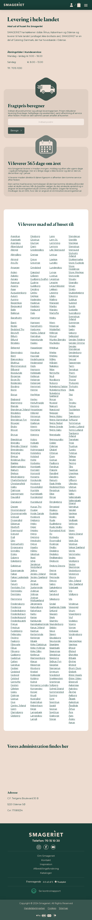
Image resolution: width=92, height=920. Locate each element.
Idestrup (34, 554)
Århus (72, 709)
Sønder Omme (77, 343)
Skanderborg (56, 624)
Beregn (14, 130)
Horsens (34, 476)
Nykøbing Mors (57, 389)
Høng (33, 533)
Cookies (52, 908)
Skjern (52, 634)
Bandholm (16, 317)
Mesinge (54, 326)
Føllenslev (16, 634)
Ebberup (15, 523)
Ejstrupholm (17, 544)
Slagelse (53, 664)
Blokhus (15, 362)
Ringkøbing (55, 502)
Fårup (14, 648)
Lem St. (53, 239)
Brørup (14, 456)
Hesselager (36, 409)
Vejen (72, 530)
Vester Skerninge (74, 566)
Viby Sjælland (76, 584)
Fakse (14, 574)
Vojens (72, 624)
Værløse (73, 644)
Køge (33, 709)
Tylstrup (73, 453)
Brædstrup (16, 439)
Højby (33, 523)
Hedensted (36, 362)
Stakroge (54, 715)
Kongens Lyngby (39, 685)
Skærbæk (54, 648)
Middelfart (54, 329)
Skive (52, 631)
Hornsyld (35, 473)
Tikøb (71, 389)
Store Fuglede (76, 262)
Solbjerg (53, 685)
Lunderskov (55, 267)
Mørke (52, 352)
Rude (52, 520)
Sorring (53, 695)
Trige (71, 443)
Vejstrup (73, 544)
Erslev (14, 554)
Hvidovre (35, 516)
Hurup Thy (36, 506)
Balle (13, 309)
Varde (72, 516)
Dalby (14, 487)
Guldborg (35, 286)
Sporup (53, 709)
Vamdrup (73, 506)
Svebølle (73, 309)
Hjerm (33, 426)
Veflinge (73, 523)
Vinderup (73, 603)
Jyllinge (34, 594)
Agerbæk (16, 239)
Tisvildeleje (74, 409)
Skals (52, 617)
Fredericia (16, 607)
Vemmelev (74, 554)
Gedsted (15, 671)
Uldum (72, 476)
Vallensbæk (75, 497)
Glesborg (35, 236)
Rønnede (54, 577)
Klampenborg (37, 658)
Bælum (15, 470)
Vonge (72, 627)
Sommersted (56, 692)
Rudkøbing (55, 523)
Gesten (14, 685)
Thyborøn (74, 383)
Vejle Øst (73, 540)
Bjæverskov (17, 359)
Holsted (34, 456)
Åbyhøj (72, 692)
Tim (71, 399)
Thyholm (73, 386)
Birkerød (15, 347)
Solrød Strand (56, 688)
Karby (33, 614)
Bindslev (15, 343)
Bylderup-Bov (18, 459)
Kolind (33, 681)
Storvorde (74, 275)
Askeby (14, 275)
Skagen (53, 614)
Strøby (72, 289)
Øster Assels (75, 675)
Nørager (53, 413)
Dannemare (17, 493)
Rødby (52, 547)
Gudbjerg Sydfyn (39, 279)
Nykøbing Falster (58, 386)
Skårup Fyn (55, 661)
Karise (33, 617)
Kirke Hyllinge (37, 648)
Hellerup (34, 376)
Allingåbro (16, 254)
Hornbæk (35, 466)
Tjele (71, 413)
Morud (52, 336)
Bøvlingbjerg (17, 476)
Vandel (72, 510)
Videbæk (73, 587)
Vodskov (73, 620)
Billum (14, 336)
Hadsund (35, 309)
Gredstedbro (37, 249)
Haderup (35, 303)
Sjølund (53, 610)
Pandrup (54, 466)
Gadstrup (15, 658)
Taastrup (73, 470)
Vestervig (74, 574)
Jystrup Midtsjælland (37, 599)
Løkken (53, 289)
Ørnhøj (72, 661)
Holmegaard (37, 449)
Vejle (71, 537)
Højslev (34, 530)
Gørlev (33, 292)
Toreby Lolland (76, 426)
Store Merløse (76, 272)
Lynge (52, 272)
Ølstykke (73, 654)
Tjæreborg (74, 416)
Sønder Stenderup (74, 348)
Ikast (33, 557)
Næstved (54, 409)
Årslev (72, 719)
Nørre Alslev (55, 416)
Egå (13, 537)
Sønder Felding (77, 339)
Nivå (51, 376)
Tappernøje (75, 362)
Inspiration (46, 864)
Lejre (52, 236)
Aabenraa (74, 685)
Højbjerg (35, 520)
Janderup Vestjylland (36, 566)
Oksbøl (53, 449)
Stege (52, 719)
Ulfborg (73, 480)
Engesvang (17, 547)
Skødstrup (54, 654)
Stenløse (73, 243)
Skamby (53, 620)
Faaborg (15, 641)
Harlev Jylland (37, 332)
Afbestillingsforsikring (46, 868)
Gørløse (34, 296)
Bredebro (16, 413)
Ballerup (15, 313)
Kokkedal (35, 675)
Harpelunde (36, 339)
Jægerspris (36, 603)
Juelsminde (36, 587)
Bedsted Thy (17, 329)
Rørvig (52, 580)
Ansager (15, 267)
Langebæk (36, 712)
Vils (70, 599)
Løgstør (53, 282)
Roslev (53, 516)
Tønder (72, 459)
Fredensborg (17, 603)
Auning (14, 299)
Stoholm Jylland (73, 254)
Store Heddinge (74, 267)
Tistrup (72, 406)
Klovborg (35, 668)
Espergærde (17, 570)
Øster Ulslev (75, 678)
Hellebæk (35, 373)
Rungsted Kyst (57, 530)
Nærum (53, 406)
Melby (52, 317)
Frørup (14, 624)
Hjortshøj (35, 430)
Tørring (72, 463)
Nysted (53, 402)
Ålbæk (72, 698)
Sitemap (63, 908)
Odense (53, 446)
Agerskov (16, 243)
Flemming (16, 599)
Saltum (53, 590)
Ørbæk (72, 658)
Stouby (72, 279)
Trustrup (73, 446)
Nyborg (53, 383)
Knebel (34, 671)
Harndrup (35, 336)
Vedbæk (73, 520)
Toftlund (73, 419)
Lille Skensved (57, 249)
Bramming (16, 402)
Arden (14, 272)
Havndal (34, 356)
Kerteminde (36, 634)
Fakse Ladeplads (19, 577)
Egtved (15, 533)
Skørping (54, 658)
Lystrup (53, 275)
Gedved (15, 675)
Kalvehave (35, 610)
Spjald (52, 705)
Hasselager (36, 347)
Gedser (14, 668)
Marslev (53, 309)
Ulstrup (72, 487)
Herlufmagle (37, 402)
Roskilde (53, 513)
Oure (52, 456)
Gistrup (14, 698)
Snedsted (54, 675)
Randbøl (53, 473)
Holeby (34, 446)
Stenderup (74, 236)
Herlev (33, 399)
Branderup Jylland (20, 409)
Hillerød (34, 413)
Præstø (53, 470)
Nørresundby (56, 439)
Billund (14, 339)
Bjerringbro (17, 352)
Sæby (72, 329)
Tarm (71, 366)
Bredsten (16, 416)
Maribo (53, 306)
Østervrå (73, 681)
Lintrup (53, 254)
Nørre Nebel (56, 423)
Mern (52, 322)
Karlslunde (35, 620)
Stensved (74, 249)
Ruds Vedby (55, 527)
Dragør (14, 506)
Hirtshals (35, 419)
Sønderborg (75, 352)
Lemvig (53, 246)
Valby (71, 493)
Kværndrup (36, 702)
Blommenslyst (18, 366)
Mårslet (53, 362)
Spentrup (54, 702)
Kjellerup (35, 654)
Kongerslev (36, 688)
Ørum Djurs (75, 668)
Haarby (34, 547)
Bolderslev (16, 383)
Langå (33, 719)
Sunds (72, 306)
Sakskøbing (55, 587)
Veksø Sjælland (77, 547)
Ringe (52, 497)
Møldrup (53, 347)
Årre (71, 712)
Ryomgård (55, 540)
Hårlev (33, 550)
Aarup (72, 722)
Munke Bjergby (57, 339)
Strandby (73, 282)
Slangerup (54, 668)
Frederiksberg (18, 610)
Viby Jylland (75, 580)
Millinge (53, 332)
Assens (14, 286)
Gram (33, 246)
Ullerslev (73, 483)
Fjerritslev (16, 594)
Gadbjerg (15, 654)
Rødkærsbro (56, 557)
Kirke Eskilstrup (38, 644)
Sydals (72, 326)
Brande (14, 406)
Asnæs (14, 279)
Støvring (73, 296)
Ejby (13, 540)
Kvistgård (35, 698)
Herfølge (35, 394)
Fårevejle (15, 644)
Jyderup (34, 590)
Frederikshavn (18, 614)
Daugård (15, 497)
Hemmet (35, 386)
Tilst (71, 394)
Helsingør (35, 383)
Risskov (53, 510)
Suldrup (73, 299)
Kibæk (33, 641)
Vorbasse (73, 631)
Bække (14, 463)
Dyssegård (16, 520)
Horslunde (35, 480)
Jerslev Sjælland (38, 577)
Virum (72, 610)
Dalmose (15, 490)
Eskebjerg (16, 561)
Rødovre (54, 561)
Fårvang (15, 651)
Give (13, 702)
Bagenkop (16, 303)
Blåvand (15, 369)
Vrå (70, 637)
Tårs (71, 466)
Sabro (52, 584)
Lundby (53, 262)
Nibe (51, 369)
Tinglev (72, 402)
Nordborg (54, 379)
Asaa (13, 289)
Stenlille (73, 239)
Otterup (53, 453)
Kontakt (46, 860)
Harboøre (35, 329)
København (36, 705)
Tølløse (72, 456)
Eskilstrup (16, 565)
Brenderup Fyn (19, 419)
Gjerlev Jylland (18, 705)
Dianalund (16, 502)
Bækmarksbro (18, 466)
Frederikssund (18, 617)
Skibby (52, 627)
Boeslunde (16, 373)
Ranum (53, 480)
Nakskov (54, 366)
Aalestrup (74, 702)
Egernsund (16, 530)
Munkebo (54, 343)
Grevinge (35, 262)
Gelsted (15, 678)
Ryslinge (54, 544)
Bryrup (14, 434)
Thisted (72, 376)
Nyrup (52, 399)
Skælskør (54, 644)
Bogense (15, 376)
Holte (33, 459)
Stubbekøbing (76, 292)
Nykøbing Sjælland (54, 394)
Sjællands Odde (57, 607)
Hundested (36, 497)
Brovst (14, 430)
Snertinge (54, 681)
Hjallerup (35, 423)
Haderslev (35, 299)
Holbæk (34, 443)
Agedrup (15, 236)
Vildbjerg (73, 594)
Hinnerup (35, 416)
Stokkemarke (76, 259)
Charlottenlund (19, 480)
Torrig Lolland (76, 430)
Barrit (13, 322)
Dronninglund (18, 510)
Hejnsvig (35, 369)
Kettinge (35, 637)
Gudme (34, 282)
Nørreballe (54, 434)
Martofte (54, 313)
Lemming (54, 243)
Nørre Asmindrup (58, 419)
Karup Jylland (37, 627)
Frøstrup (15, 627)
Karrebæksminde (39, 624)
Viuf (71, 617)
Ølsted (72, 651)
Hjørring (34, 434)
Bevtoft (15, 332)
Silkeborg (54, 599)
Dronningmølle (19, 513)
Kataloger (46, 872)
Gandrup (15, 664)
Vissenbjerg (75, 614)
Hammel (35, 317)
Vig (70, 590)
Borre (14, 389)
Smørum (54, 671)
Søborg (72, 332)
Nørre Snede (56, 426)
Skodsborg (55, 637)
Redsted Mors (57, 487)
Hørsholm (35, 540)
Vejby (71, 527)
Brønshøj (15, 453)
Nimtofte (54, 373)
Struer (72, 286)
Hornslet (35, 470)
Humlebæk (36, 493)
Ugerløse (73, 473)
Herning (34, 406)
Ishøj (32, 561)
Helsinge (35, 379)
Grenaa (34, 254)
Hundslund (36, 502)
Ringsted (54, 506)
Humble (34, 490)
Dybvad (15, 516)
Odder (52, 443)
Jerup (33, 580)
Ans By (14, 262)
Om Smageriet (46, 855)
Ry (50, 533)
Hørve (33, 544)
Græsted (35, 272)
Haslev (34, 343)
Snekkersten (56, 678)
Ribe (51, 493)
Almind (14, 259)
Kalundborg (36, 607)
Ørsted (72, 664)
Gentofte (15, 681)
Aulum (14, 296)
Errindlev (15, 550)
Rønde (53, 574)
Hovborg (35, 483)
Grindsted (35, 267)
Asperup (15, 282)
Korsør (33, 692)
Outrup (53, 459)
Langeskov (36, 715)
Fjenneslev (16, 590)
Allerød (14, 249)
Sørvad (72, 359)
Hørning (34, 537)
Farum (14, 584)
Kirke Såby (36, 651)
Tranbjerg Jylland (74, 434)
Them (72, 373)
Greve (33, 259)
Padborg (54, 463)
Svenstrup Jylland (74, 318)
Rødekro (54, 554)
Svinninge (74, 322)
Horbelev (35, 463)
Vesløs (72, 557)
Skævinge (54, 651)
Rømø (52, 570)
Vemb (72, 550)
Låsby (52, 296)
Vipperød (73, 607)
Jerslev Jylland (38, 574)
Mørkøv (53, 356)
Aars (71, 715)
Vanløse (73, 513)
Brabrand (15, 399)
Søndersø (74, 356)
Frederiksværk (18, 620)
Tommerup (75, 423)
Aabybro (73, 688)
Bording (15, 386)
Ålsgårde (73, 705)
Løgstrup (54, 279)
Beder (14, 326)
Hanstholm (36, 326)
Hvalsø (34, 510)
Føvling (14, 637)
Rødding (54, 550)
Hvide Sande (37, 513)
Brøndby (15, 443)
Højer (33, 527)
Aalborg (73, 695)
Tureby (72, 449)
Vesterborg (75, 570)
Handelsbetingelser (34, 908)
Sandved (54, 594)
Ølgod (72, 648)
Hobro (33, 439)
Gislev (14, 692)
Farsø (13, 580)
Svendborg (74, 313)
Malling (53, 299)
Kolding (34, 678)
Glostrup (34, 239)
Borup (14, 394)
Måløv (52, 359)
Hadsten (35, 306)
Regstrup (54, 490)
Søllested (73, 336)
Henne (34, 389)
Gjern (13, 709)
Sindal (52, 603)
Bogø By (15, 379)
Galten (14, 661)
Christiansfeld (18, 483)
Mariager (54, 303)
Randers (53, 476)
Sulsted (73, 303)
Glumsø (34, 243)
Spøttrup (54, 712)
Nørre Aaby (55, 430)
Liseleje (53, 259)
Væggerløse (75, 641)
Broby (14, 426)
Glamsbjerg (17, 712)
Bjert (13, 356)
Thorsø (72, 379)
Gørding (34, 289)
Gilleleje (15, 688)
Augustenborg (18, 292)
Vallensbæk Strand (75, 502)
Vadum (72, 490)
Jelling (33, 570)
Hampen (35, 322)
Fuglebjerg (16, 631)
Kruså (33, 695)
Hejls (33, 366)
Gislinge (15, 695)
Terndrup (73, 369)
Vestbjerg (74, 561)
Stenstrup (74, 246)
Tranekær (74, 439)
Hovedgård (36, 487)
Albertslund (17, 246)
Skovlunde (55, 641)
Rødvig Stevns (57, 565)
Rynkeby (54, 537)
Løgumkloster (57, 286)
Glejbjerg (15, 715)
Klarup (33, 661)
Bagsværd (16, 306)
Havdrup (35, 352)
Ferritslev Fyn (18, 587)
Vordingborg (75, 634)
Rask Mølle (55, 483)
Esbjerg (15, 557)
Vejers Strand (76, 533)
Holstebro (35, 453)
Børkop (14, 473)
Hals (32, 313)
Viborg (72, 577)
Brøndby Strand (19, 446)
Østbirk (72, 671)
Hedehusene (37, 359)
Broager (15, 423)
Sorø (51, 698)
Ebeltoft (15, 527)
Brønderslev (17, 449)
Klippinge (35, 664)
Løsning (53, 292)
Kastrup (34, 631)
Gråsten (34, 275)
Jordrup (34, 584)
